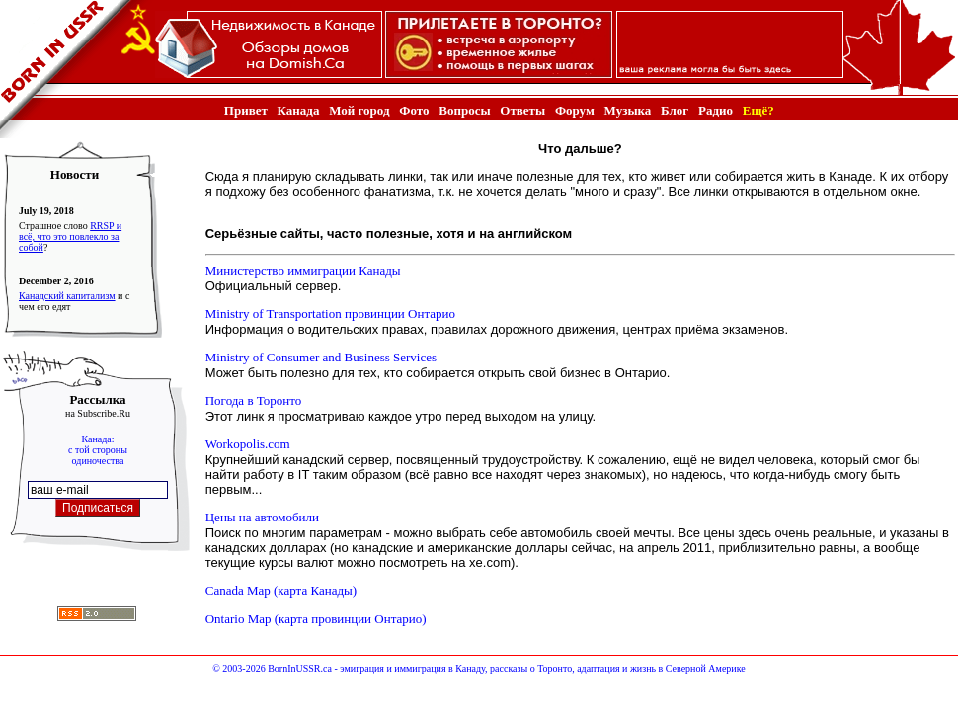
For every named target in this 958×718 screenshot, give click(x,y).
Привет (246, 110)
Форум (575, 110)
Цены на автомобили (262, 517)
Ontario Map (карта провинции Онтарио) (316, 618)
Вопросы (464, 110)
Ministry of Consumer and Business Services (321, 357)
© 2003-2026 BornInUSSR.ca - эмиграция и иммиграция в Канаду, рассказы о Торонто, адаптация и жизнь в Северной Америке (478, 668)
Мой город (359, 110)
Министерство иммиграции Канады (303, 270)
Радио (715, 110)
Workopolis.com (247, 444)
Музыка (628, 110)
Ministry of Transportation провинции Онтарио (330, 313)
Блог (674, 110)
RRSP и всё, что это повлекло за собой (70, 236)
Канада (299, 110)
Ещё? (758, 110)
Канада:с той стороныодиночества (97, 450)
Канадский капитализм (67, 295)
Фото (414, 110)
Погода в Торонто (253, 400)
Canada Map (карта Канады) (281, 590)
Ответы (522, 110)
